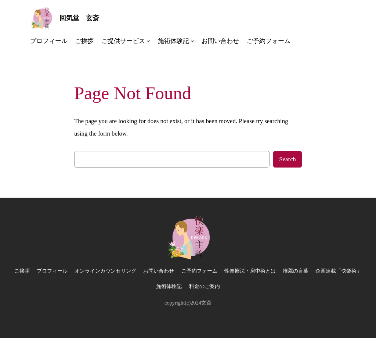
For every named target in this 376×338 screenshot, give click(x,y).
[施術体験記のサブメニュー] (192, 41)
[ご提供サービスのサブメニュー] (148, 41)
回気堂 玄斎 (79, 18)
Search (287, 159)
